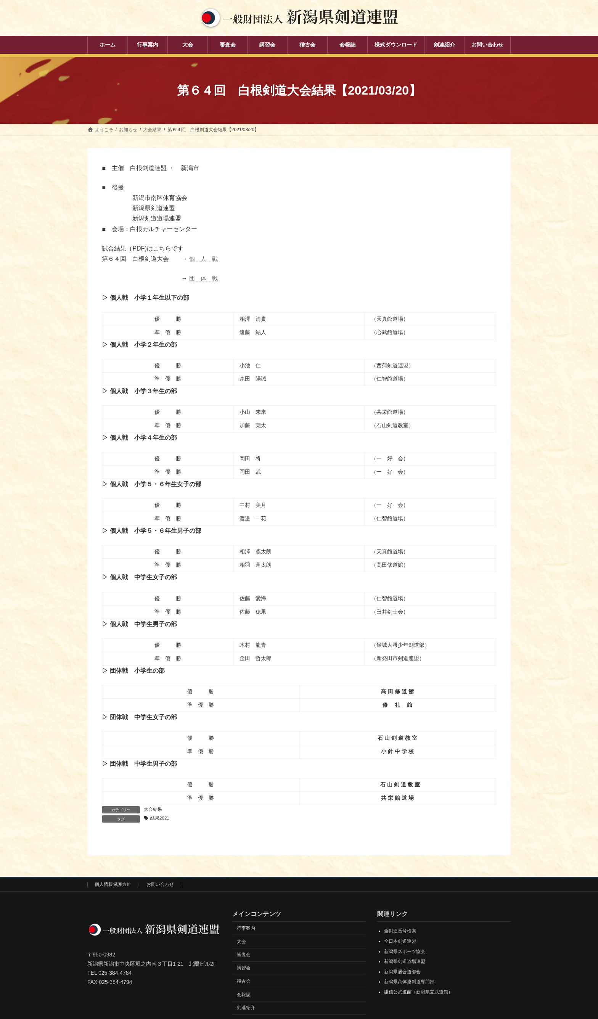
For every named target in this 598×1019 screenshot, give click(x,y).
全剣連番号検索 (400, 931)
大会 (241, 942)
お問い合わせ (160, 884)
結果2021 (160, 818)
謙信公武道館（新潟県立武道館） (418, 992)
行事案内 (246, 928)
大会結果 (153, 809)
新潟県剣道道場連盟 (404, 961)
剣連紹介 (246, 1008)
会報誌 (244, 995)
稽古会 (244, 981)
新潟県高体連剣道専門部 (409, 982)
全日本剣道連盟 (400, 941)
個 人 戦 (204, 259)
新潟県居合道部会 (402, 972)
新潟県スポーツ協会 (404, 952)
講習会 (244, 968)
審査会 (244, 955)
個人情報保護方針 (113, 884)
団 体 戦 (204, 278)
